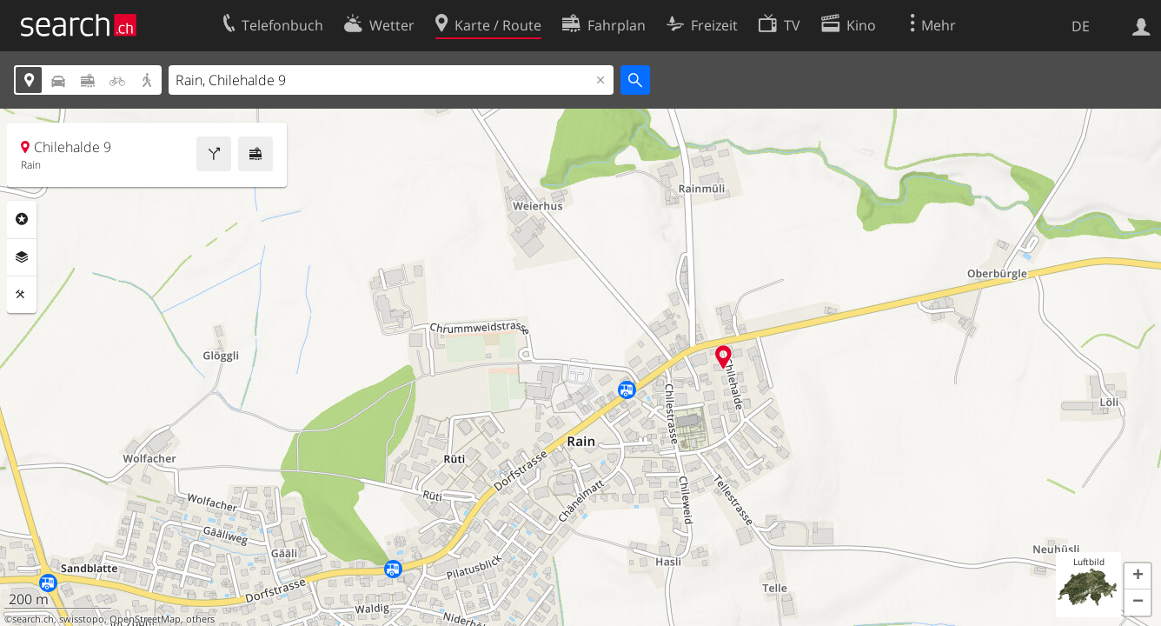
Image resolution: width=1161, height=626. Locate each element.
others (200, 619)
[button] (1138, 576)
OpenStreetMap (145, 619)
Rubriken (21, 219)
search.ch (33, 619)
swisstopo (81, 619)
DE (1080, 26)
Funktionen (21, 294)
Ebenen (21, 257)
